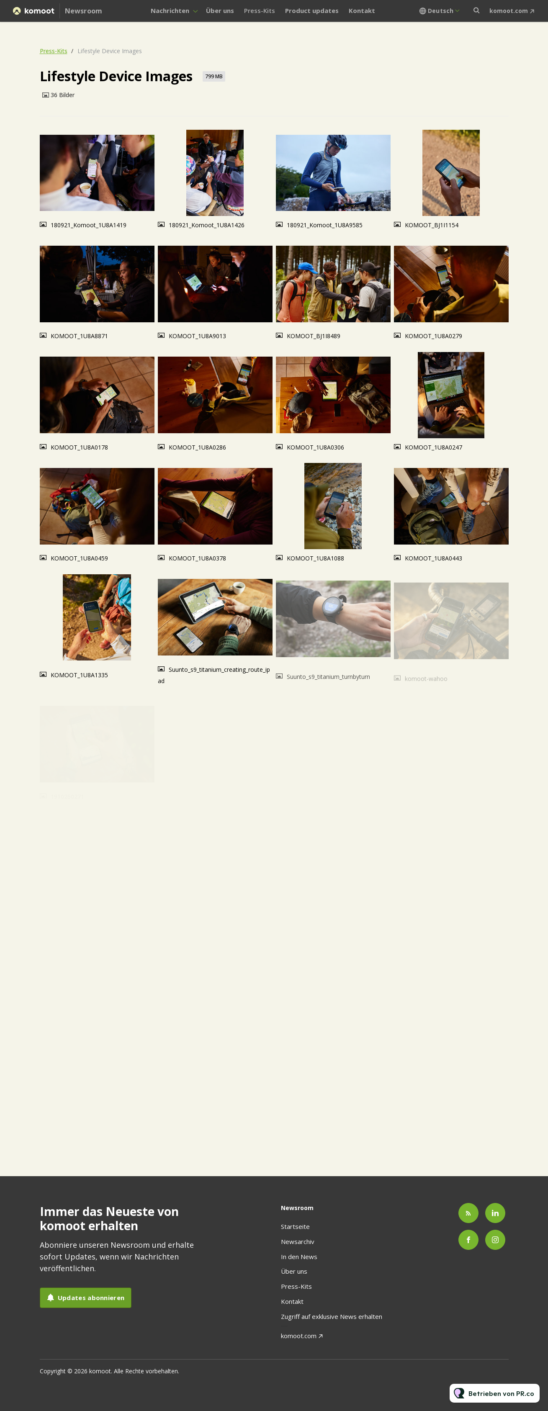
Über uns (220, 10)
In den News (299, 1256)
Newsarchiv (297, 1241)
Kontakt (362, 10)
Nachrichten (170, 10)
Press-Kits (259, 10)
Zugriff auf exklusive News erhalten (331, 1316)
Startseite (295, 1226)
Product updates (312, 10)
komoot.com (508, 11)
